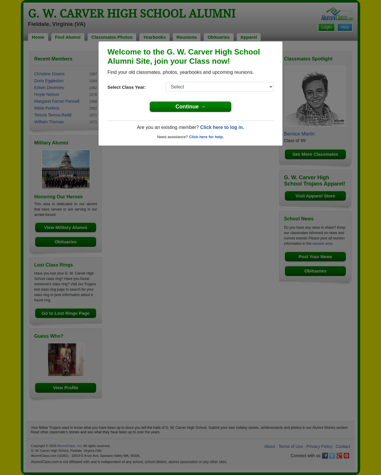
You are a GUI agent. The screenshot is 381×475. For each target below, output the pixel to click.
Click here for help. (206, 137)
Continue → (191, 107)
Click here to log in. (222, 127)
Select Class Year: (126, 87)
